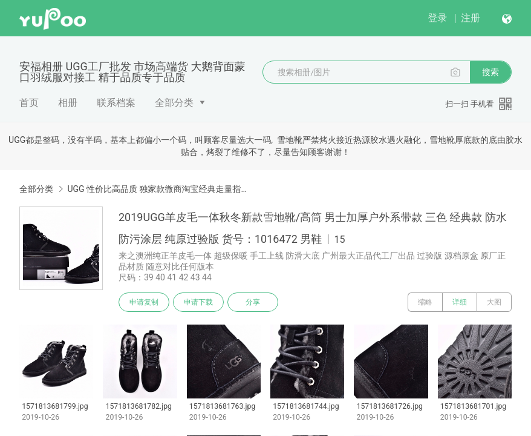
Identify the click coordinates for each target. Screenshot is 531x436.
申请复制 (143, 302)
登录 (437, 18)
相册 (67, 102)
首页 (29, 102)
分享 (253, 302)
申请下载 (198, 302)
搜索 (490, 72)
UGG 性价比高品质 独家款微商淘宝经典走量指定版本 (159, 189)
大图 (494, 302)
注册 (470, 18)
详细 (459, 302)
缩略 (425, 302)
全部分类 (174, 102)
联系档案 (116, 102)
